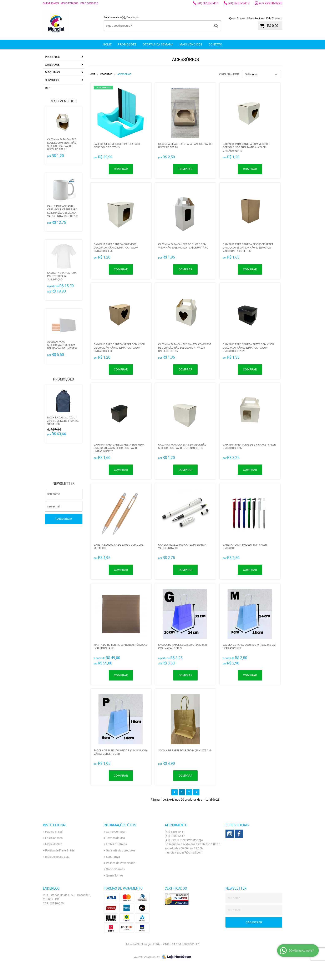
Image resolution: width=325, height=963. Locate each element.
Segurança (113, 857)
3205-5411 (208, 3)
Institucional (55, 825)
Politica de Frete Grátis (59, 850)
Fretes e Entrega (116, 844)
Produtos (52, 57)
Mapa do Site (53, 844)
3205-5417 (239, 3)
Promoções (127, 44)
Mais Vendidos (190, 44)
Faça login (132, 17)
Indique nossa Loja (57, 857)
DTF (47, 88)
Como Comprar (116, 832)
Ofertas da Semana (158, 44)
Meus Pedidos (69, 3)
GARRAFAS (52, 65)
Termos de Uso (115, 838)
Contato (215, 44)
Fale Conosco (89, 3)
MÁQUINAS (52, 72)
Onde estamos (115, 869)
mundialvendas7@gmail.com (183, 852)
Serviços (52, 80)
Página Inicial (53, 832)
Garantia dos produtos (120, 850)
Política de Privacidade (120, 863)
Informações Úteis (120, 825)
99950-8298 (270, 3)
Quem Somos (51, 3)
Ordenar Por (229, 74)
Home (107, 44)
